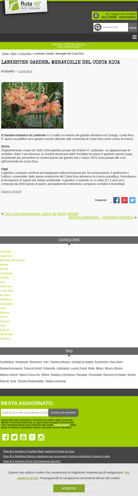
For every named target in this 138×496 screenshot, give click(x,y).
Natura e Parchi (11, 191)
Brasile (4, 268)
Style (13, 381)
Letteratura (63, 368)
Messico (5, 312)
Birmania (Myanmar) (12, 260)
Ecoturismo (101, 361)
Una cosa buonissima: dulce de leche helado (41, 214)
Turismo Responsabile (30, 381)
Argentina (6, 255)
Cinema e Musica (60, 361)
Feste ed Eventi (33, 368)
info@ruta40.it (127, 16)
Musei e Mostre (114, 368)
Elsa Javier (116, 361)
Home (5, 53)
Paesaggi (81, 374)
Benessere (36, 361)
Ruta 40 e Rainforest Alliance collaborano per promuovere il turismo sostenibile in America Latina (56, 456)
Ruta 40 (5, 329)
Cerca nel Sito (97, 27)
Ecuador (5, 295)
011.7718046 (109, 16)
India (3, 308)
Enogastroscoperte (11, 368)
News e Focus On (29, 374)
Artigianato (21, 361)
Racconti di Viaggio (114, 374)
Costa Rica (25, 53)
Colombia (6, 286)
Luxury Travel (79, 368)
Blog (13, 53)
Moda (91, 368)
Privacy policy (61, 425)
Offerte (45, 374)
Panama (5, 321)
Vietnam (5, 338)
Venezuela (6, 334)
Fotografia (49, 368)
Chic (46, 361)
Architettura (7, 361)
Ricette (131, 374)
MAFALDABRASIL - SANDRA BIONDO (101, 217)
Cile (2, 282)
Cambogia (6, 273)
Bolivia (4, 264)
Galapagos (6, 303)
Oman (3, 316)
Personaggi (95, 374)
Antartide (5, 251)
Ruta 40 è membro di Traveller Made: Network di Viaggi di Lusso (38, 451)
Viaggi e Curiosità (55, 381)
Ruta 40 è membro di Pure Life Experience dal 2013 (32, 461)
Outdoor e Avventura (63, 374)
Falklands (6, 299)
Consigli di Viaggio (82, 361)
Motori (99, 368)
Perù (3, 325)
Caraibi (4, 277)
